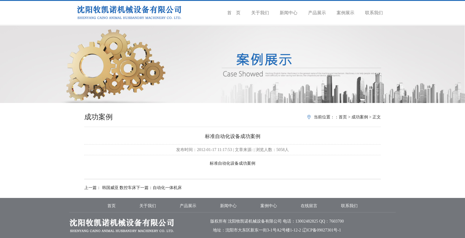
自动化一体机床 (167, 187)
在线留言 (309, 206)
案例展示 (345, 12)
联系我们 (374, 12)
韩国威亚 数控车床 (118, 187)
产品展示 (317, 12)
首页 (343, 117)
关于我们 (260, 12)
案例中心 (268, 206)
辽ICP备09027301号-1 (321, 230)
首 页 (234, 12)
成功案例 (359, 117)
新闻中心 (288, 12)
